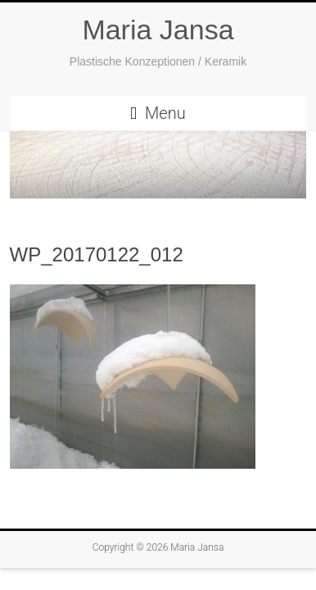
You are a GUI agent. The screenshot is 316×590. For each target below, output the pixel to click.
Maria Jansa (157, 29)
